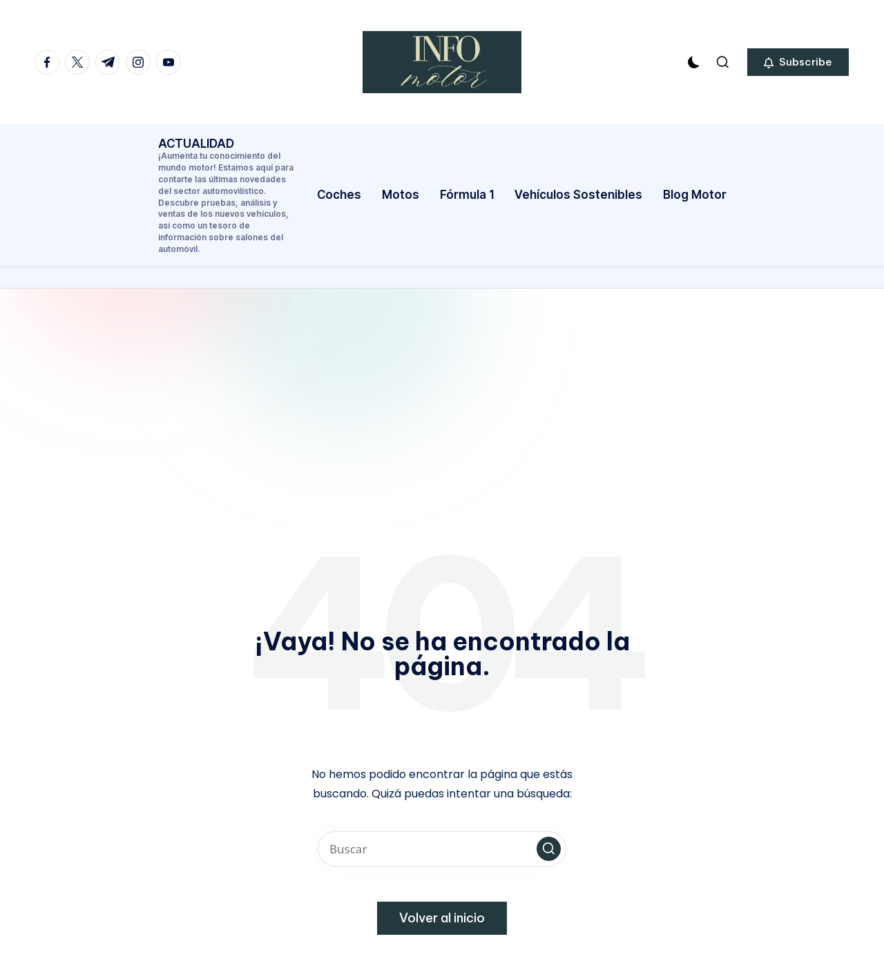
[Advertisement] (442, 392)
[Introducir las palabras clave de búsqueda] (442, 848)
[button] (798, 62)
